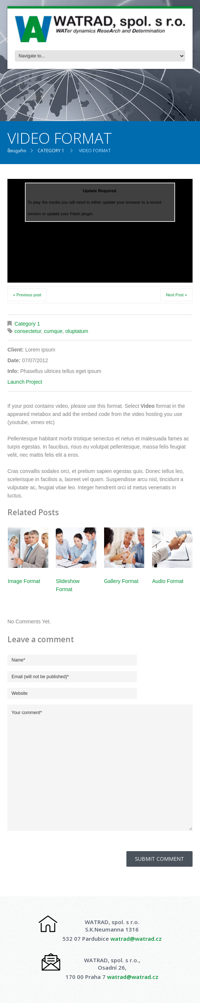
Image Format (24, 581)
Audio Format (167, 581)
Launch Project (24, 382)
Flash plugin (81, 213)
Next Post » (176, 295)
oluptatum (76, 331)
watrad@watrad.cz (136, 938)
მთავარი (16, 150)
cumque (53, 331)
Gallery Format (121, 581)
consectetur (27, 331)
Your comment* (100, 767)
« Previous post (27, 295)
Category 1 (51, 150)
